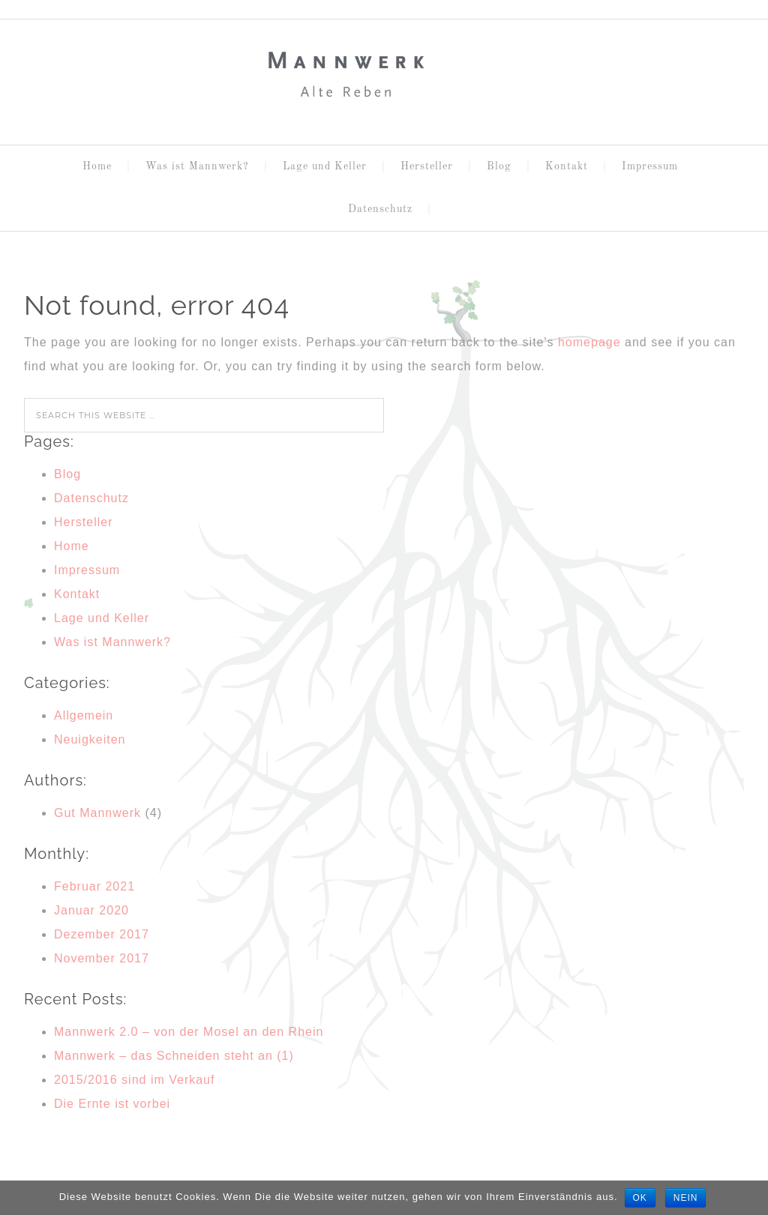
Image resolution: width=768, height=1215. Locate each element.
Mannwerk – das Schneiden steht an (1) (174, 1055)
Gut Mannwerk (97, 813)
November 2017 (101, 958)
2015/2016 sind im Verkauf (134, 1079)
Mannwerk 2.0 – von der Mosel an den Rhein (188, 1031)
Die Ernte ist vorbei (112, 1103)
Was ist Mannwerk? (112, 642)
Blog (67, 474)
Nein (686, 1198)
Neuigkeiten (90, 739)
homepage (589, 342)
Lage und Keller (101, 618)
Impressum (87, 570)
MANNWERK (384, 75)
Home (71, 546)
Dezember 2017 (101, 934)
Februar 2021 (94, 886)
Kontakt (77, 594)
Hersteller (83, 522)
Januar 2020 (91, 910)
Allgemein (83, 715)
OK (640, 1198)
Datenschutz (91, 498)
